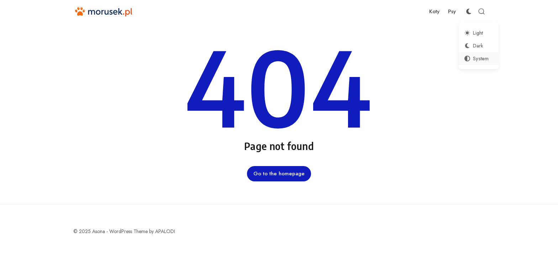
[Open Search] (481, 11)
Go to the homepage (279, 173)
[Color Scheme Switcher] (469, 11)
